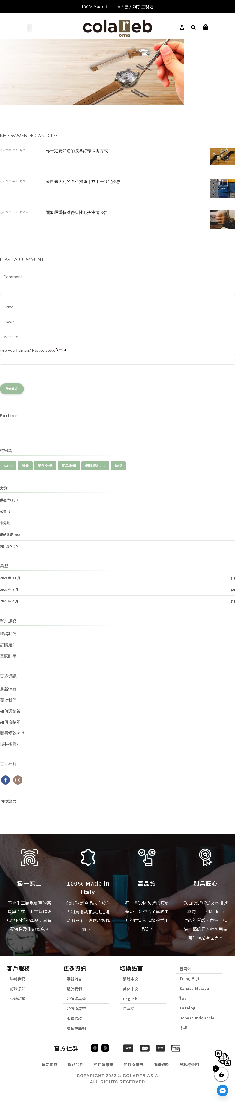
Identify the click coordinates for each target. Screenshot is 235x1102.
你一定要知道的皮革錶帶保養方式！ (79, 150)
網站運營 (6, 534)
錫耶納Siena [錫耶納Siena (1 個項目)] (95, 465)
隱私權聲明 (10, 743)
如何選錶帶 (10, 710)
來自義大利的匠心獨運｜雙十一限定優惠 (83, 181)
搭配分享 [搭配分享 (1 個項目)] (45, 465)
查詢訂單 (8, 655)
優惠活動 (6, 499)
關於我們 (8, 699)
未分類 (5, 522)
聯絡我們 (8, 633)
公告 (3, 511)
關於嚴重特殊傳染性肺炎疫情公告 (77, 212)
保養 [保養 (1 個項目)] (25, 465)
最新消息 (8, 689)
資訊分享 (6, 546)
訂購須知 (8, 644)
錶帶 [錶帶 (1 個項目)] (118, 465)
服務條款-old (12, 732)
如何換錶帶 (10, 721)
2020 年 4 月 (9, 600)
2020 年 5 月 (9, 589)
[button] (29, 27)
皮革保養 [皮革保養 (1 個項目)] (69, 465)
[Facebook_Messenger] (222, 1090)
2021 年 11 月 (10, 577)
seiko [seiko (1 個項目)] (8, 465)
